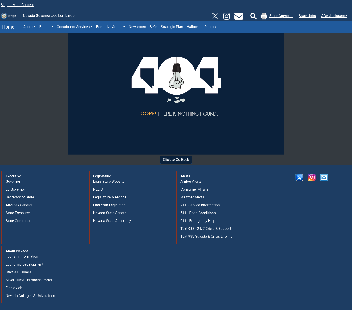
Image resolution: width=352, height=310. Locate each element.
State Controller (18, 221)
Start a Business (19, 272)
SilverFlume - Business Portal (29, 280)
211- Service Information (200, 205)
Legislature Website (109, 181)
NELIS (98, 189)
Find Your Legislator (109, 205)
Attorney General (19, 205)
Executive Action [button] (109, 27)
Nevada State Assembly (112, 221)
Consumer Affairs (194, 189)
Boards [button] (44, 27)
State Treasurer (18, 213)
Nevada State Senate (109, 213)
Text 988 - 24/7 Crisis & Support (205, 228)
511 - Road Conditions (198, 213)
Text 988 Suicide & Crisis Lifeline (206, 236)
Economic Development (24, 264)
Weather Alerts (192, 197)
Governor (13, 181)
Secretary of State (20, 197)
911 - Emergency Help (197, 221)
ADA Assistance (334, 16)
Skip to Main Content (17, 5)
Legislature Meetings (110, 197)
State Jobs (307, 16)
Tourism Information (22, 256)
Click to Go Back (176, 160)
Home (7, 27)
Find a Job (14, 288)
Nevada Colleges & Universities (30, 296)
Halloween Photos (201, 27)
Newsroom (137, 27)
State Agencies (281, 16)
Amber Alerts (190, 181)
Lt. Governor (15, 189)
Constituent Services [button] (73, 27)
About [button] (28, 27)
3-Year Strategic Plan (166, 27)
